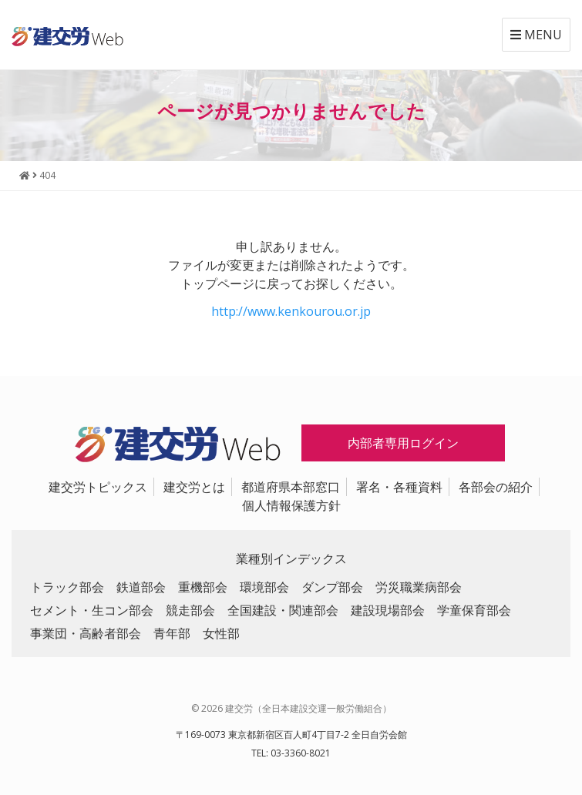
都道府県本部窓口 (290, 486)
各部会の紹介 (496, 486)
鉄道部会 (141, 587)
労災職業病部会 (418, 587)
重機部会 (202, 587)
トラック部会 (67, 587)
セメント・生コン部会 (91, 610)
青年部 (171, 633)
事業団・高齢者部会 (85, 633)
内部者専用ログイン (403, 442)
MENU (536, 34)
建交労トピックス (98, 486)
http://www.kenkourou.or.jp (291, 311)
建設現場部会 (388, 610)
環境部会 (264, 587)
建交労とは (194, 486)
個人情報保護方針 (291, 505)
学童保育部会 (474, 610)
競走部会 (190, 610)
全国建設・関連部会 (282, 610)
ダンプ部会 (332, 587)
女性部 (221, 633)
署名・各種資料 (399, 486)
